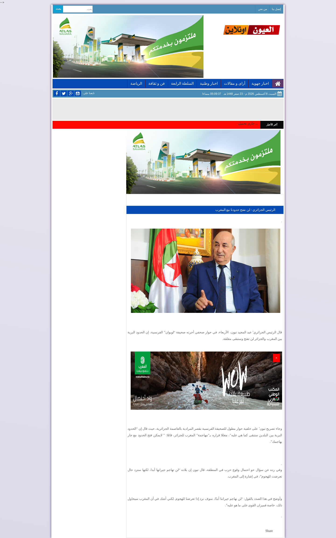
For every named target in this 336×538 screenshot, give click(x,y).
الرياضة (136, 83)
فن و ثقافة (156, 83)
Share (269, 531)
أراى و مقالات (234, 83)
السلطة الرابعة (182, 83)
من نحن (262, 9)
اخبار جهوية (260, 83)
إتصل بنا (276, 9)
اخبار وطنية (209, 83)
